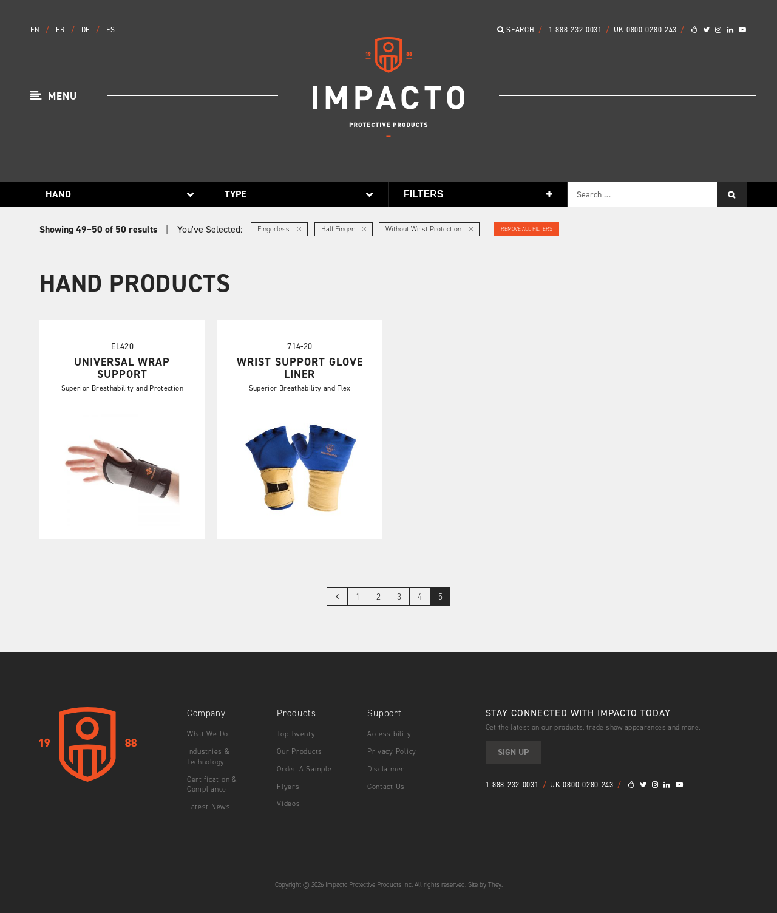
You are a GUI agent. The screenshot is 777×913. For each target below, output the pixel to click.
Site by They (484, 883)
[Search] (732, 194)
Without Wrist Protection (429, 229)
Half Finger (343, 229)
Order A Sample (304, 768)
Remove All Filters (526, 229)
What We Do (207, 733)
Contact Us (386, 785)
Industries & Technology (208, 755)
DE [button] (86, 30)
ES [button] (110, 30)
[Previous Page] (337, 596)
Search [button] (516, 30)
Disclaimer (385, 768)
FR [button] (61, 30)
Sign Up (513, 751)
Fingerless (279, 229)
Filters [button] (423, 194)
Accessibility (389, 733)
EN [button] (36, 30)
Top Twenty (295, 733)
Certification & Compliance (212, 783)
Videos (288, 803)
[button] (53, 96)
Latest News (208, 806)
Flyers (288, 785)
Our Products (299, 750)
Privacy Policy (391, 750)
